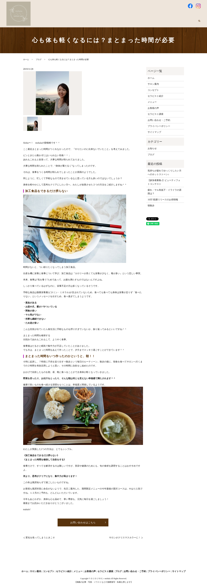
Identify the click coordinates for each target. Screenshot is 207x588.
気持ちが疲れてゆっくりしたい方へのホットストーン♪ (164, 172)
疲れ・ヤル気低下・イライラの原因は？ (164, 192)
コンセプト (100, 23)
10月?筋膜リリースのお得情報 (163, 199)
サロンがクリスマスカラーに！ (125, 538)
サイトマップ (154, 132)
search (199, 22)
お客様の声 (153, 23)
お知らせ (152, 148)
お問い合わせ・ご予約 (159, 120)
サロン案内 (82, 23)
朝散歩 (151, 205)
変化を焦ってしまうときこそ (40, 538)
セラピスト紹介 (119, 23)
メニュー (137, 23)
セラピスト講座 (172, 23)
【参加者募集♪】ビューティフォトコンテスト (164, 182)
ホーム (68, 23)
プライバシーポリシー (159, 126)
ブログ (189, 23)
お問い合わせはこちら (83, 522)
